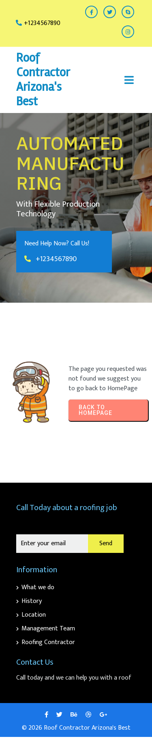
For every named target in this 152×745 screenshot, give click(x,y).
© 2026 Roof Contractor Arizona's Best (76, 727)
